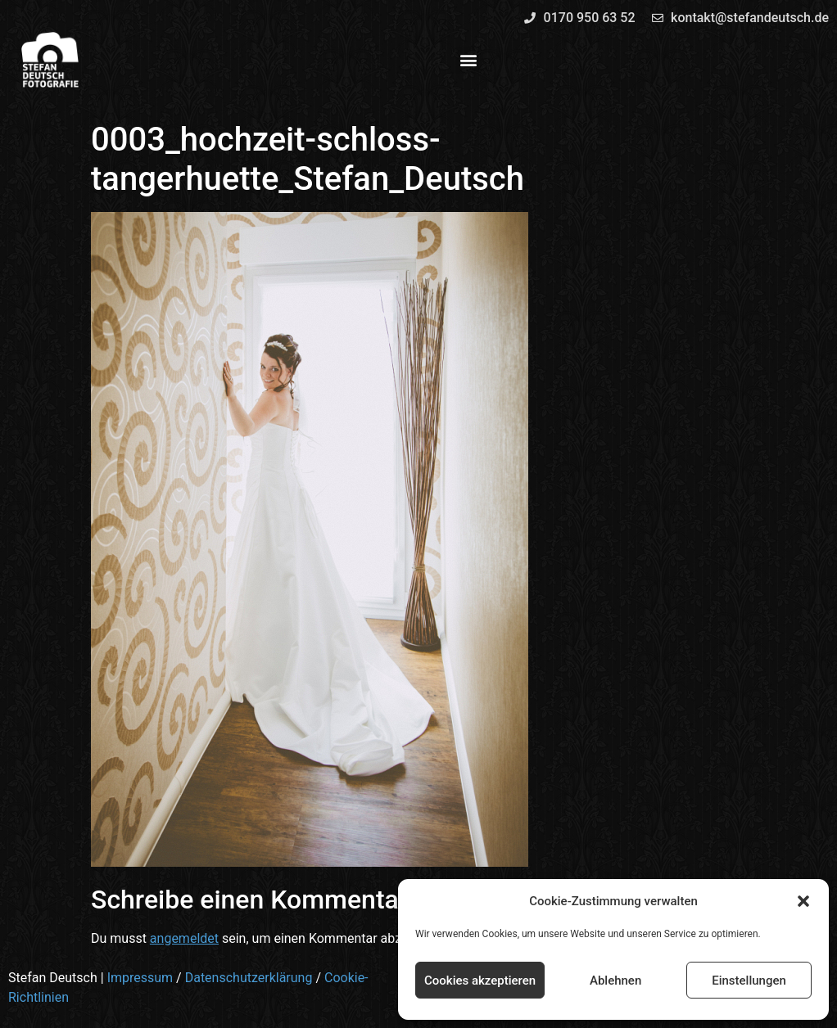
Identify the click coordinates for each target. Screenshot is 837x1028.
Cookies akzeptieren (480, 980)
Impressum (140, 977)
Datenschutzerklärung (249, 977)
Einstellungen (749, 980)
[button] (803, 901)
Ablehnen (615, 980)
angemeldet (184, 938)
